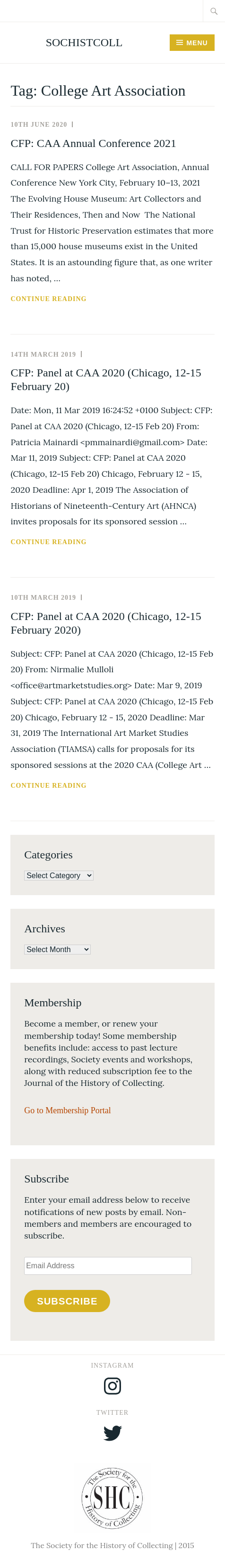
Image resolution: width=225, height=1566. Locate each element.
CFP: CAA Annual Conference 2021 (93, 143)
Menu (197, 43)
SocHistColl (84, 42)
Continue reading (73, 299)
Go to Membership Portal (67, 1110)
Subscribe (67, 1301)
